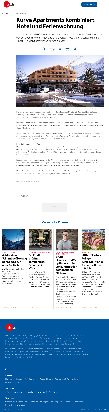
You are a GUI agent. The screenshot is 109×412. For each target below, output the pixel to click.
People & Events (46, 379)
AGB (18, 410)
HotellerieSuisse (21, 405)
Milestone (53, 392)
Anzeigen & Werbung (49, 401)
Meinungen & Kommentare (66, 379)
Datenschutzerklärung (27, 410)
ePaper (8, 392)
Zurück (7, 13)
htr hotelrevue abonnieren (16, 401)
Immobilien (29, 392)
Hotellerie (9, 379)
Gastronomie (21, 379)
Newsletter (18, 392)
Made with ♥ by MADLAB (101, 410)
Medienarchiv (77, 401)
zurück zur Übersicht (24, 195)
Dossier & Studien (12, 382)
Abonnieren (65, 401)
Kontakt (8, 405)
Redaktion (33, 401)
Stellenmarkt (41, 392)
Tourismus (33, 379)
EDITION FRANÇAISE (89, 4)
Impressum (11, 410)
